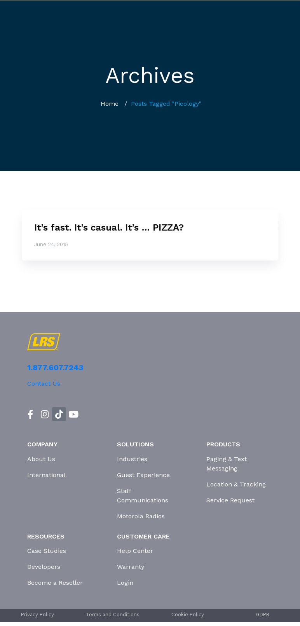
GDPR (262, 614)
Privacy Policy (37, 614)
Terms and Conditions (113, 614)
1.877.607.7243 (55, 367)
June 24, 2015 (51, 244)
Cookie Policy (187, 614)
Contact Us (43, 383)
